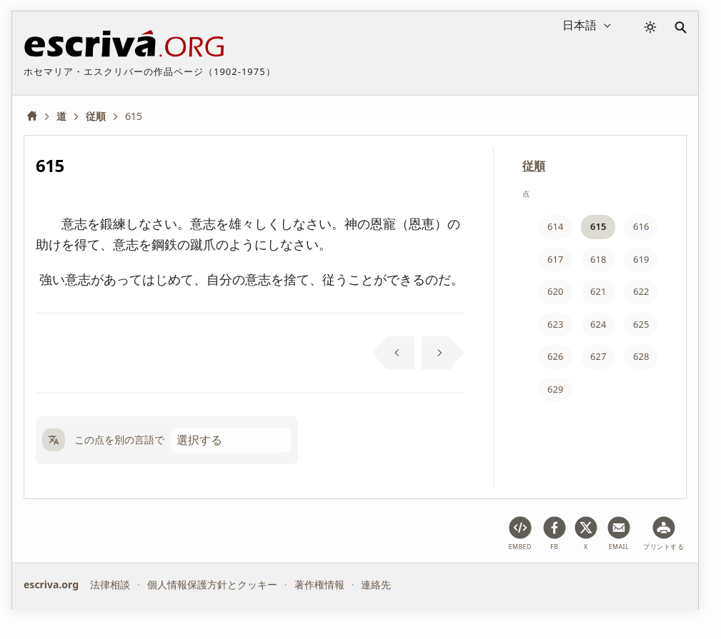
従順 (533, 165)
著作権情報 (319, 584)
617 (555, 259)
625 (641, 324)
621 (598, 291)
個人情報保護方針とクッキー (212, 584)
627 (598, 356)
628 (641, 356)
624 (598, 324)
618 (598, 259)
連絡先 (376, 584)
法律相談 (110, 584)
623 (555, 324)
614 (555, 226)
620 (555, 291)
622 (641, 291)
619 (641, 259)
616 (641, 226)
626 (555, 356)
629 (555, 389)
